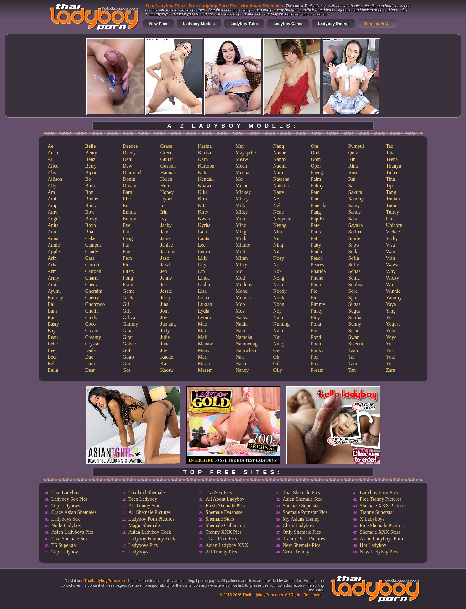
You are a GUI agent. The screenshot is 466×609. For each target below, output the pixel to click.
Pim (315, 297)
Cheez (91, 284)
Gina (128, 330)
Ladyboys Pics (143, 545)
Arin (52, 258)
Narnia (280, 172)
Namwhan (246, 350)
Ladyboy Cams (288, 23)
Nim (277, 231)
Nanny (280, 159)
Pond (316, 337)
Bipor (91, 172)
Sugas (354, 304)
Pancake (319, 205)
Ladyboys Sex (65, 518)
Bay (52, 330)
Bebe (53, 343)
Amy (53, 212)
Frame (129, 284)
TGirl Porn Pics (221, 538)
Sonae (354, 271)
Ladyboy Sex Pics (69, 499)
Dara (90, 363)
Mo (239, 271)
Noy (277, 310)
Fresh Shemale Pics (225, 505)
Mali (202, 337)
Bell (52, 363)
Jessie (166, 291)
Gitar (128, 337)
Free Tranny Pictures (380, 499)
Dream (130, 185)
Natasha (281, 179)
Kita (202, 205)
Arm (52, 271)
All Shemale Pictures (149, 512)
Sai (351, 185)
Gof (127, 350)
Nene (278, 212)
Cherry (92, 297)
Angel (54, 218)
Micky (242, 198)
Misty (241, 264)
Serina (354, 231)
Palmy (317, 185)
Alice (53, 165)
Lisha (203, 297)
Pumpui (356, 146)
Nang (278, 146)
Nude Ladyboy (66, 525)
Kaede (166, 357)
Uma (391, 218)
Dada (90, 350)
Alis (52, 172)
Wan (390, 258)
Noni (278, 284)
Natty (279, 192)
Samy (354, 205)
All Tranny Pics (221, 551)
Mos (240, 310)
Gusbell (168, 165)
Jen (163, 271)
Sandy (354, 212)
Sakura (355, 192)
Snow (354, 245)
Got (126, 370)
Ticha (391, 172)
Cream (92, 330)
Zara (390, 370)
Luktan (205, 304)
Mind (241, 225)
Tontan (393, 198)
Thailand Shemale (146, 492)
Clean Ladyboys (299, 525)
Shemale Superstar (301, 505)
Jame (165, 238)
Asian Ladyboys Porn (381, 538)
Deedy (129, 152)
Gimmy (130, 324)
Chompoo (95, 304)
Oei (276, 350)
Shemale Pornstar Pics (305, 512)
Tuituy (392, 212)
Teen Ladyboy (142, 499)
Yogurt (393, 324)
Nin (277, 238)
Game (129, 291)
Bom (90, 185)
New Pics (158, 23)
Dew (127, 165)
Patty (316, 245)
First (127, 264)
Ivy (163, 218)
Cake (90, 238)
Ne (276, 198)
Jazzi (165, 264)
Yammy (394, 297)
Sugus (354, 310)
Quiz (353, 152)
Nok (277, 271)
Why (391, 271)
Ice (163, 205)
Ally (52, 185)
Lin (201, 271)
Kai (164, 363)
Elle (127, 198)
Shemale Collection (225, 525)
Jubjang (168, 324)
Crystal (92, 343)
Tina (390, 179)
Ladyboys (138, 551)
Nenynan (282, 218)
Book (90, 205)
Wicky (392, 277)
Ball (52, 304)
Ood (315, 152)
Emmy (129, 218)
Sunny (354, 324)
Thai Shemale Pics (301, 492)
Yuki (390, 357)
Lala (202, 231)
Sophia (355, 284)
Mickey (243, 192)
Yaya (391, 304)
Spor (353, 297)
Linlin (204, 284)
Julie (165, 337)
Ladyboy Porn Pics (379, 492)
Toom (392, 205)
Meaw (242, 159)
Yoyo (391, 337)
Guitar (166, 159)
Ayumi (54, 291)
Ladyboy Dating (333, 23)
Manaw (205, 343)
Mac (202, 324)
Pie (314, 291)
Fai (126, 231)
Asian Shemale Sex (302, 499)
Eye (127, 225)
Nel (276, 205)
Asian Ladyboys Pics (72, 532)
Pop (315, 357)
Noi (277, 264)
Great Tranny (296, 551)
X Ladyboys (372, 518)
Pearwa (318, 264)
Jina (164, 304)
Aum (53, 284)
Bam (52, 310)
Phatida (318, 271)
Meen (241, 165)
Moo (240, 304)
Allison (55, 179)
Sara (352, 218)
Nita (277, 251)
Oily (277, 370)
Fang (128, 238)
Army (53, 277)
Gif (126, 304)
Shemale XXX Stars (380, 532)
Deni (128, 159)
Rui (352, 179)
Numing (281, 324)
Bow (90, 212)
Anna (53, 238)
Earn (127, 192)
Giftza (129, 317)
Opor (316, 165)
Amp (53, 205)
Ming (241, 231)
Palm (316, 179)
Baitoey (55, 297)
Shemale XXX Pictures (383, 505)
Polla (316, 324)
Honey (167, 192)
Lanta (203, 238)
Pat (314, 238)
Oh (276, 357)
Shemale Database (224, 512)
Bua (89, 231)
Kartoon (206, 165)
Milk (240, 205)
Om (314, 146)
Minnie (243, 245)
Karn (203, 159)
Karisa (204, 152)
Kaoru (166, 370)
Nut (277, 337)
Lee (202, 245)
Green (166, 152)
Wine (391, 284)
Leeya (204, 251)
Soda (353, 251)
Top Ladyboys (65, 505)
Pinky (316, 310)
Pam (315, 192)
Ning (278, 245)
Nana (241, 363)
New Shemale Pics (301, 545)
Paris (316, 231)
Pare (315, 225)
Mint (240, 251)
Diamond (132, 172)
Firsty (128, 271)
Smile (354, 238)
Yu (389, 343)
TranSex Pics (219, 492)
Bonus (91, 198)
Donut (129, 179)
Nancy (242, 370)
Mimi (241, 218)
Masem (205, 370)
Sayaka (355, 225)
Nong (279, 277)
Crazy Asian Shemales (74, 512)
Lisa (202, 291)
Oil (276, 363)
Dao (89, 357)
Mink (241, 238)
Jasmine (168, 251)
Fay (126, 251)
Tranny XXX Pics (224, 532)
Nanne (279, 152)
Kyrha (204, 225)
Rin (352, 159)
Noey (278, 258)
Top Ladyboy (64, 551)
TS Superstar (64, 545)
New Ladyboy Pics (379, 551)
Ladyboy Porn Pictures (151, 518)
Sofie (353, 264)
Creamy (93, 337)
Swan (354, 337)
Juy (163, 350)
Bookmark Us (377, 23)
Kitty (203, 212)
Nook (279, 297)
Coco (90, 324)
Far (126, 245)
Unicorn (394, 225)
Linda (204, 277)
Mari (203, 357)
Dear (90, 370)
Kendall (206, 179)
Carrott (92, 264)
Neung (280, 225)
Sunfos (355, 317)
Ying (391, 310)
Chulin (92, 310)
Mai (202, 330)
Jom (164, 310)
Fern (127, 258)
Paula (316, 251)
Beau (53, 337)
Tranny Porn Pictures (304, 538)
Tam (352, 363)
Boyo (90, 225)
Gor (127, 363)
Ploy (315, 317)
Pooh (316, 343)
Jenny (166, 277)
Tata (390, 152)
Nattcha (281, 185)
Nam (240, 330)
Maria (204, 363)
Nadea (242, 317)
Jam (164, 231)
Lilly (203, 258)
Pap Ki (318, 218)
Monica (243, 297)
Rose (353, 172)
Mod (240, 277)
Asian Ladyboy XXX (227, 545)
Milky (242, 212)
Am (51, 192)
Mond (242, 291)
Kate (202, 172)
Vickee (393, 231)
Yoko (391, 330)
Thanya (393, 165)
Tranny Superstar (377, 512)
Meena (242, 172)
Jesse (165, 284)
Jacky (166, 225)
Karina (205, 146)
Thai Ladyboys (66, 492)
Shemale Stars (220, 518)
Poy (315, 363)
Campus (93, 245)
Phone (317, 277)
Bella (53, 370)
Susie (353, 330)
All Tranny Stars (145, 505)
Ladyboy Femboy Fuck (151, 538)
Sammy (356, 198)
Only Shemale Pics (302, 532)
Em (126, 205)
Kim (202, 198)
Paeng (317, 172)
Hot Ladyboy (373, 545)
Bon (89, 192)
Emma (129, 212)
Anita (53, 225)
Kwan (204, 218)
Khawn (205, 185)
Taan (353, 350)
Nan (240, 357)
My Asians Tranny (301, 518)
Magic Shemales (145, 525)
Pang (316, 212)
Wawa (392, 264)
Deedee (130, 146)
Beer (52, 357)
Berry (91, 165)
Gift (127, 310)
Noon (279, 304)
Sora (353, 291)
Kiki (202, 192)
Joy (163, 317)
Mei (240, 179)
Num (278, 317)
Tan (352, 370)
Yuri (390, 363)
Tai (351, 357)
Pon (315, 330)
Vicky (392, 238)
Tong (391, 192)
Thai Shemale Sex (69, 538)
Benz (90, 159)
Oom (316, 159)
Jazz (164, 258)
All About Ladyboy (225, 499)
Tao (390, 146)
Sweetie (356, 343)
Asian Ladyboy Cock (149, 532)
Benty (91, 152)
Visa (390, 245)
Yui (389, 350)
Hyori (166, 198)
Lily (202, 264)
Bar (51, 317)
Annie (54, 245)
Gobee (129, 343)
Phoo (316, 284)
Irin (164, 212)
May (240, 146)
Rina (353, 165)
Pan (314, 198)
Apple (54, 251)
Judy (165, 330)
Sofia (353, 258)
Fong (128, 277)
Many (204, 350)
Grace (166, 146)
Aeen (53, 152)
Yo (389, 317)
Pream (317, 370)
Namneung (247, 343)
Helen (166, 179)
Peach (317, 258)
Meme (242, 185)
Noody (280, 291)
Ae (51, 146)
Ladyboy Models (199, 23)
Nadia (242, 324)
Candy (91, 251)
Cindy (91, 317)
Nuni (278, 330)
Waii (390, 251)
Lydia (203, 310)
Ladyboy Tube (244, 23)
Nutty (279, 343)
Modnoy (244, 284)
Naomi (280, 165)
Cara (90, 258)
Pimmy (318, 304)
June (165, 343)
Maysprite (246, 152)
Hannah (168, 172)
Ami (52, 198)
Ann (52, 231)
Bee (51, 350)
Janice (166, 245)
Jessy (165, 297)
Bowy (91, 218)
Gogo (128, 357)
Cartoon (93, 271)
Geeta (128, 297)
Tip (389, 185)
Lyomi (204, 317)
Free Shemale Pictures (382, 525)
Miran (242, 258)
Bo (88, 179)
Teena (392, 159)
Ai (50, 159)
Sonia (354, 277)
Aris (52, 264)
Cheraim (93, 291)
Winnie (393, 291)
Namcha (244, 337)
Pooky (317, 350)
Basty (53, 324)
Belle (90, 146)
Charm (92, 277)
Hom (165, 185)
